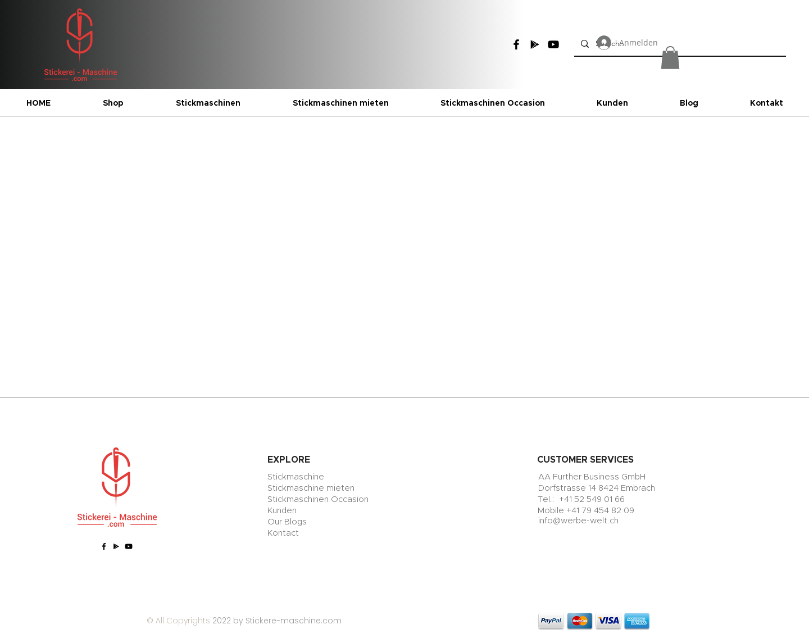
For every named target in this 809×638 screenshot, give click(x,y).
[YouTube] (553, 44)
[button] (670, 57)
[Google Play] (535, 44)
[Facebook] (516, 44)
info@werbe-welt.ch (578, 521)
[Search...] (679, 43)
